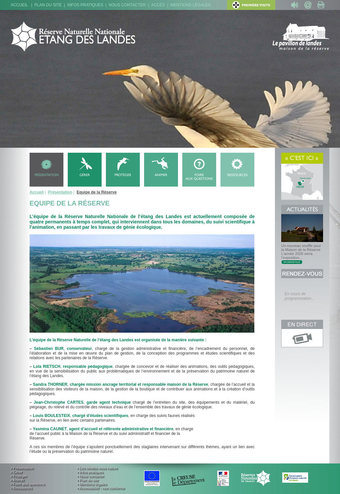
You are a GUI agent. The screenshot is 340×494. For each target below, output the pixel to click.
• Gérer (16, 472)
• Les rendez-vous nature (97, 468)
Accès (158, 5)
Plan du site (48, 5)
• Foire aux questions (28, 484)
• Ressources (21, 488)
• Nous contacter (90, 476)
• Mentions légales (92, 484)
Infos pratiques (85, 5)
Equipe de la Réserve (97, 192)
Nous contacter (127, 5)
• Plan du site (87, 480)
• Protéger (19, 476)
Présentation (60, 192)
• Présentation (22, 468)
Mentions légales (190, 5)
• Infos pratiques (90, 472)
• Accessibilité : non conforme (101, 488)
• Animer (17, 480)
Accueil (19, 5)
